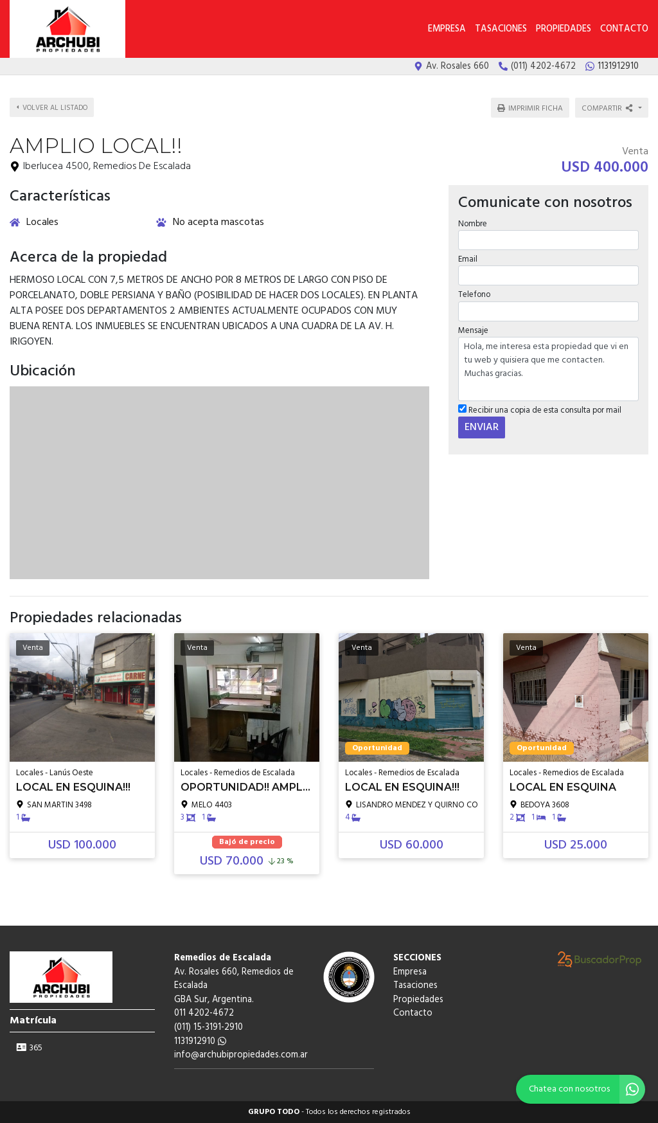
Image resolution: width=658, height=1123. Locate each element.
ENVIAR (482, 427)
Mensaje (473, 331)
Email (467, 259)
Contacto (624, 29)
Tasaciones (501, 29)
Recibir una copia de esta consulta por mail (539, 410)
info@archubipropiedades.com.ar (241, 1055)
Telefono (474, 295)
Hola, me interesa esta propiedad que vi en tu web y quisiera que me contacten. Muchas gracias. (548, 369)
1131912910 (200, 1041)
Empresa (447, 29)
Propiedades (563, 29)
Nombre (472, 224)
